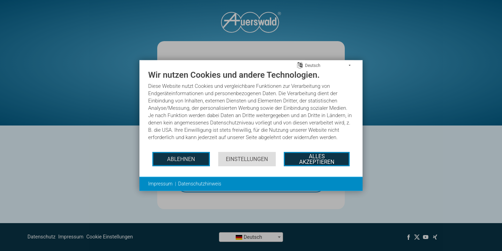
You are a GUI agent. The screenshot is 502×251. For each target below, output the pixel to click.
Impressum (160, 184)
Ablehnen (181, 158)
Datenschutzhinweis (199, 184)
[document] (251, 110)
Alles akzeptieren (316, 159)
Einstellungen (247, 158)
